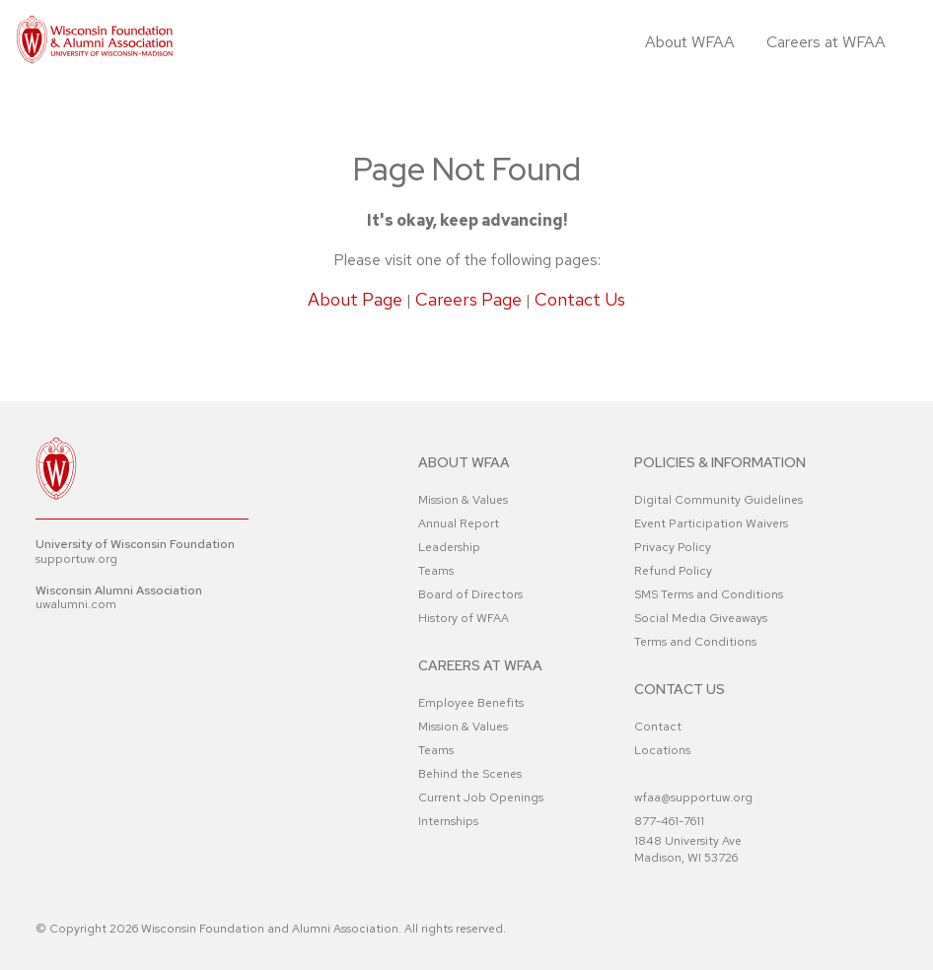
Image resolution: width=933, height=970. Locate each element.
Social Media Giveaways (700, 618)
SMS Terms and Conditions (708, 594)
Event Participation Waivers (711, 523)
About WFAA (690, 42)
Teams (436, 571)
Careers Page (468, 299)
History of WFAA (463, 618)
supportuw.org (76, 559)
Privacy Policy (672, 547)
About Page (355, 299)
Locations (662, 750)
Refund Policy (673, 571)
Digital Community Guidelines (718, 500)
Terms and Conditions (695, 642)
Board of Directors (470, 594)
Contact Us (580, 299)
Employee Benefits (471, 703)
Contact (658, 726)
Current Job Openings (480, 797)
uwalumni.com (76, 604)
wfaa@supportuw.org (693, 797)
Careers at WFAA (826, 42)
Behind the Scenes (470, 774)
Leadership (449, 547)
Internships (448, 821)
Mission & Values (463, 500)
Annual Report (458, 523)
